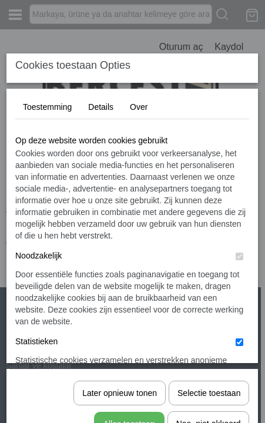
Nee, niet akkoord (208, 380)
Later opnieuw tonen (119, 350)
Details (100, 194)
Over (138, 194)
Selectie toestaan (208, 350)
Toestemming (47, 194)
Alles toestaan (129, 380)
